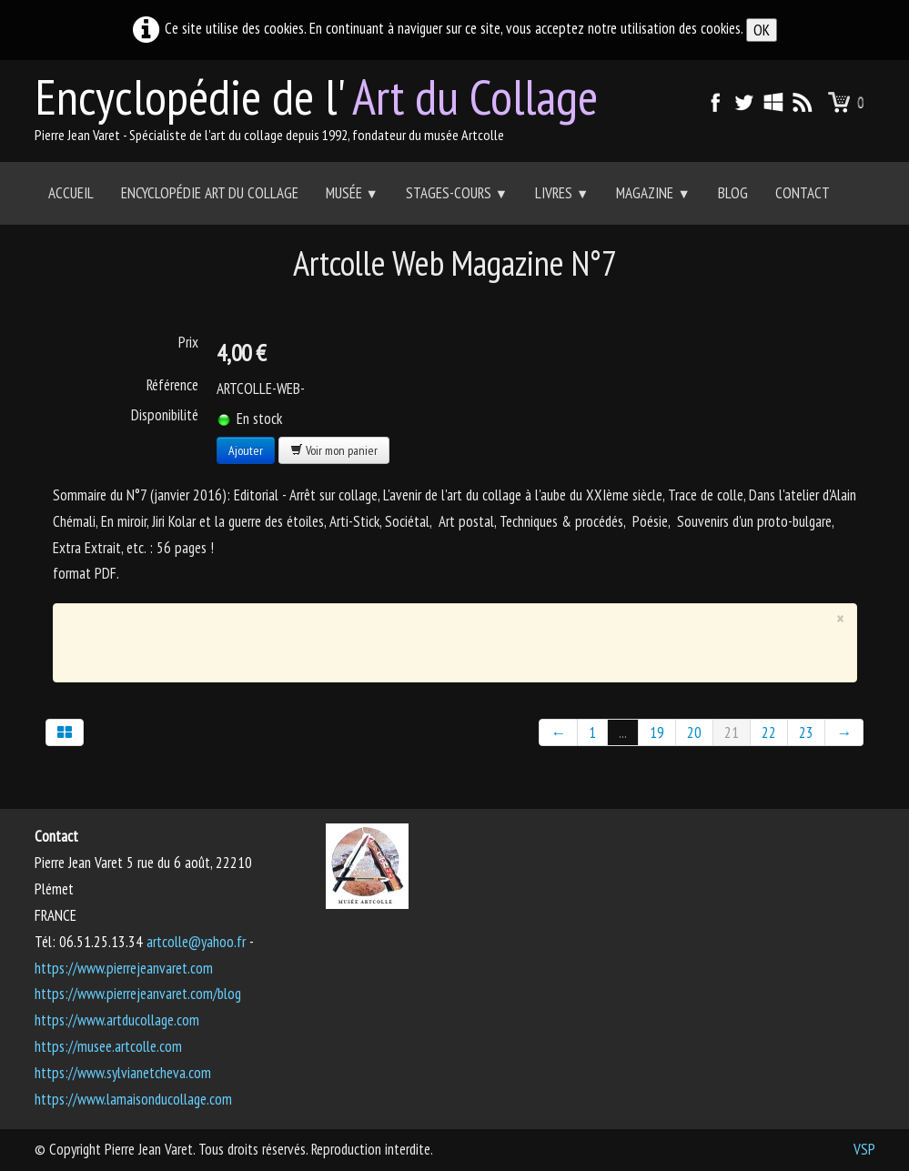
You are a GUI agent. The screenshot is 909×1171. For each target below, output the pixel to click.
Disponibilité (164, 415)
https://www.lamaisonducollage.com (133, 1099)
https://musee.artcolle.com (108, 1046)
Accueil (71, 193)
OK (761, 30)
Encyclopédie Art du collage (209, 193)
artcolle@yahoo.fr (196, 942)
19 (657, 732)
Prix (188, 342)
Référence (172, 385)
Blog (733, 193)
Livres (562, 193)
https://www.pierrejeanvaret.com (124, 968)
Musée (352, 193)
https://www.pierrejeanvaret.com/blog (138, 994)
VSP (864, 1149)
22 (769, 732)
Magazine (653, 193)
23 (806, 732)
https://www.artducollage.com (117, 1020)
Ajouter (245, 450)
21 (731, 732)
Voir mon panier (334, 450)
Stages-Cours (457, 193)
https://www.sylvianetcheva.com (123, 1073)
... (623, 732)
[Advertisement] (441, 638)
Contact (802, 193)
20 (694, 732)
